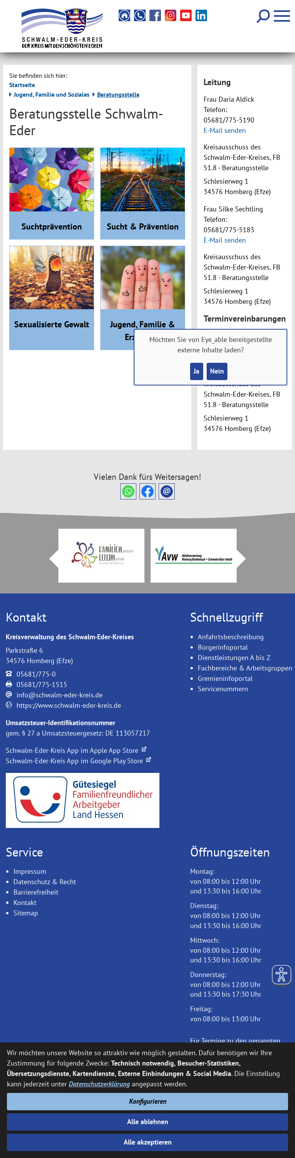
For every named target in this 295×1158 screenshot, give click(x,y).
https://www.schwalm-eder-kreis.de (69, 705)
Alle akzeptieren (148, 1142)
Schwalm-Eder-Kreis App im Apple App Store (76, 750)
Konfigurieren (147, 1101)
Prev (49, 559)
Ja (196, 371)
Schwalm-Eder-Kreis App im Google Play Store (78, 760)
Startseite (22, 85)
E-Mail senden (225, 130)
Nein (217, 371)
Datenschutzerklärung (99, 1083)
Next (246, 559)
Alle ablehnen (147, 1121)
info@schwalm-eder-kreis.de (60, 694)
